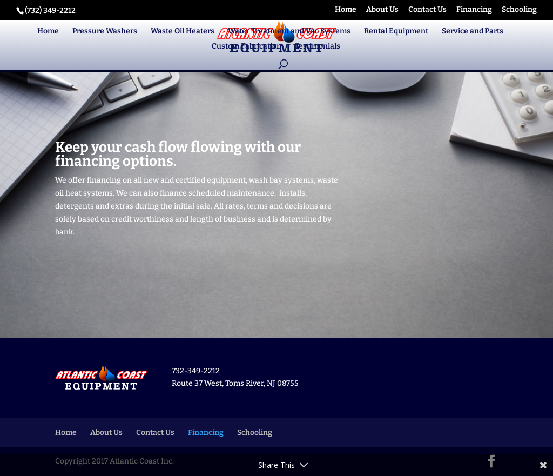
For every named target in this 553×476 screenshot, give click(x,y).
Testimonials (317, 47)
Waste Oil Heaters (182, 32)
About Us (382, 10)
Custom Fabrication (246, 47)
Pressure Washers (104, 32)
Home (345, 10)
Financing (474, 10)
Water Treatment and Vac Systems (289, 32)
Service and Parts (472, 32)
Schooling (519, 10)
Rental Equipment (396, 32)
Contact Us (427, 10)
